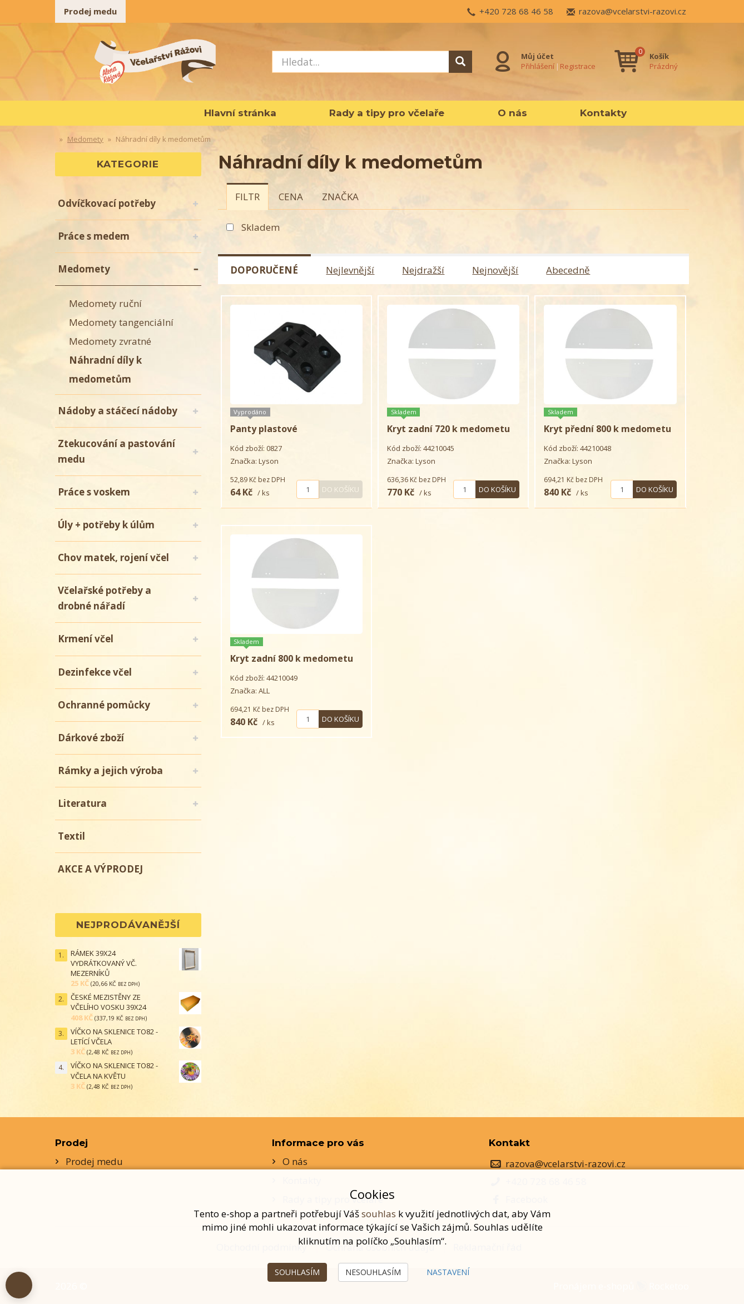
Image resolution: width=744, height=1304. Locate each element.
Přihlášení (537, 66)
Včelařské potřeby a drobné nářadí (104, 598)
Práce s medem (94, 236)
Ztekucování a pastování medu (116, 451)
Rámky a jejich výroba (110, 770)
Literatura (82, 803)
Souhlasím (297, 1272)
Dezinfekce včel (95, 672)
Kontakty (603, 112)
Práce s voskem (94, 491)
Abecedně (569, 270)
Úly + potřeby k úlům (106, 524)
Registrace (578, 66)
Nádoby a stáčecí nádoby (117, 410)
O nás (512, 112)
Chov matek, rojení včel (113, 557)
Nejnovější (496, 270)
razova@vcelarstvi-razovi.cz (632, 11)
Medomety (84, 268)
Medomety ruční (105, 303)
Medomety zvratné (110, 341)
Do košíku (340, 489)
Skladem (260, 227)
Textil (71, 836)
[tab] (247, 196)
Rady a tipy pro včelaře (386, 112)
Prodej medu (90, 11)
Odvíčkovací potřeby (107, 203)
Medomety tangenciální (121, 322)
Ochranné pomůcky (104, 704)
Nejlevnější (350, 270)
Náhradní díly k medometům (105, 369)
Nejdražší (424, 270)
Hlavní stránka (240, 112)
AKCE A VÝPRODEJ (100, 868)
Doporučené (265, 270)
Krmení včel (85, 638)
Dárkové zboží (91, 737)
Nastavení (447, 1272)
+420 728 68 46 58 (516, 11)
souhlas (378, 1213)
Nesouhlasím (373, 1272)
